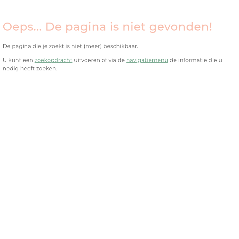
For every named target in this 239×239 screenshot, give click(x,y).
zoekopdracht (53, 60)
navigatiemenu (147, 60)
